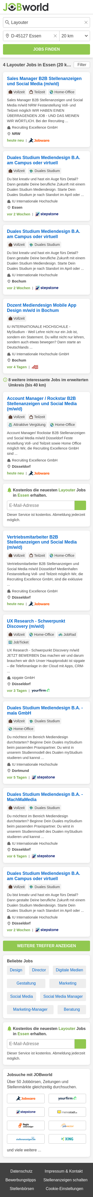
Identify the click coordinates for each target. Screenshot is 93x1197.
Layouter (16, 64)
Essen (49, 64)
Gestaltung (26, 983)
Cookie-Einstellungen (64, 1189)
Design (16, 970)
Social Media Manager (63, 996)
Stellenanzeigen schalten (65, 1180)
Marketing (67, 983)
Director (39, 970)
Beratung (72, 1009)
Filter (81, 65)
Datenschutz (21, 1171)
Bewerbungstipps (20, 1180)
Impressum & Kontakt (64, 1171)
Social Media (21, 996)
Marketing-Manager (30, 1009)
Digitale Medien (69, 970)
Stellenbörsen (22, 1189)
